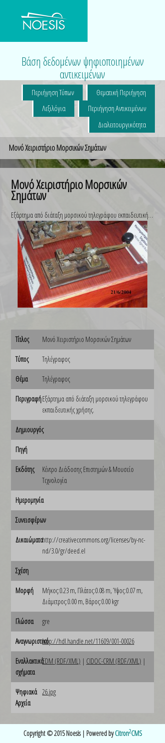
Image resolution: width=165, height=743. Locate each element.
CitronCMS (128, 733)
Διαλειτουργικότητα (122, 124)
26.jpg (49, 692)
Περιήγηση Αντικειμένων (117, 108)
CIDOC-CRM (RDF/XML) (113, 661)
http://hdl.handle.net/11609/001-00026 (88, 641)
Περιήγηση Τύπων (53, 92)
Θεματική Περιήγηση (121, 92)
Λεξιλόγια (54, 108)
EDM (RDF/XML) (61, 661)
